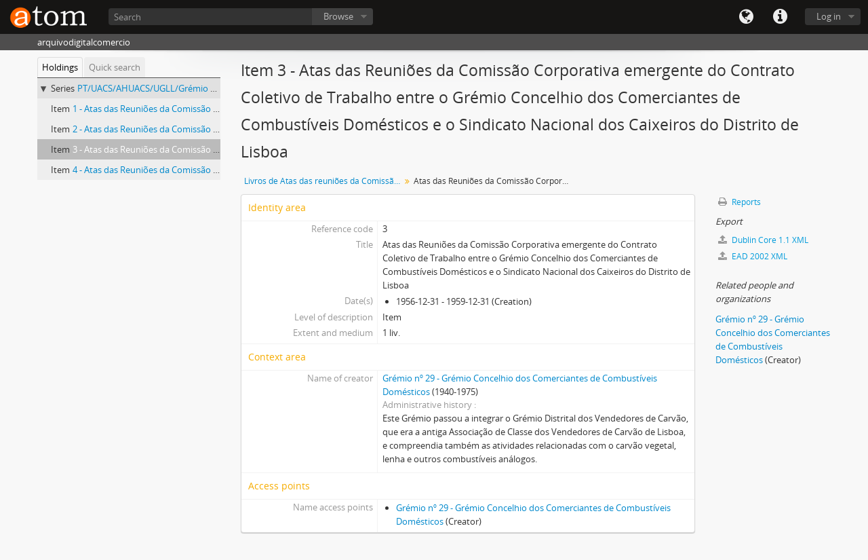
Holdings (60, 67)
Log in (828, 16)
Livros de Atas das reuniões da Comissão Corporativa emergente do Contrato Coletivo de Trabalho (323, 181)
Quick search (114, 67)
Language (746, 17)
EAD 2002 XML (752, 256)
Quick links (780, 17)
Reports (739, 202)
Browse (338, 16)
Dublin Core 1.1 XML (763, 240)
